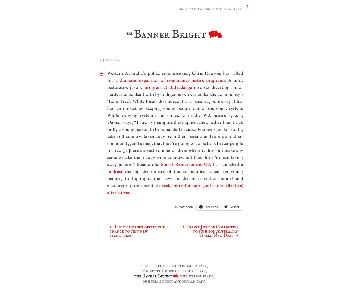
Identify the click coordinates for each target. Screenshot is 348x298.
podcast (114, 172)
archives (232, 8)
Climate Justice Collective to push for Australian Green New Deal (210, 231)
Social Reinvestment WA (186, 165)
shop (217, 8)
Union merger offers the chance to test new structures (137, 231)
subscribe (201, 8)
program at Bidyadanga (168, 87)
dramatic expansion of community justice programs (172, 80)
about (183, 8)
